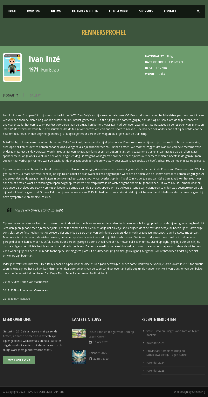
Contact (170, 11)
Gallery (35, 95)
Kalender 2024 (155, 362)
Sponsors (146, 11)
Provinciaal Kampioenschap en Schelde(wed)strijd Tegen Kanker (167, 352)
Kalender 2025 (98, 353)
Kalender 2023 (155, 370)
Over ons (33, 11)
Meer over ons (19, 360)
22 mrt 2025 (101, 358)
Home (12, 11)
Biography (10, 95)
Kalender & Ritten (85, 11)
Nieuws (56, 11)
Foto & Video (118, 11)
